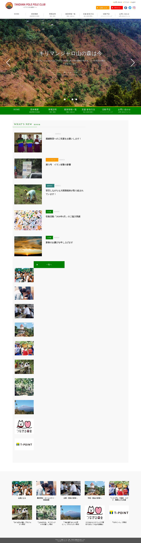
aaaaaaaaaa (16, 121)
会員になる (103, 8)
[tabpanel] (70, 62)
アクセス (126, 2)
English (133, 2)
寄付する (117, 8)
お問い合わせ (118, 2)
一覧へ (49, 264)
